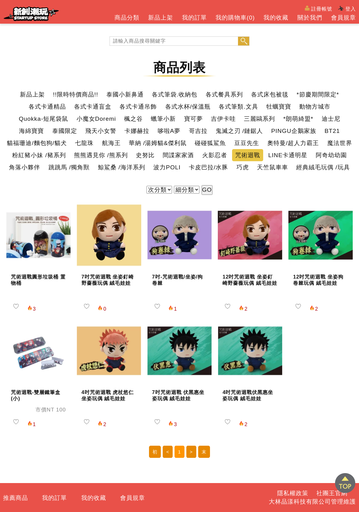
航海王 (111, 143)
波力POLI (166, 167)
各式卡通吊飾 (138, 106)
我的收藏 (275, 17)
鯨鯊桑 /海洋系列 (122, 167)
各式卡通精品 (47, 106)
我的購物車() (235, 17)
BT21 (332, 131)
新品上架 (160, 17)
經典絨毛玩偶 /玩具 (323, 167)
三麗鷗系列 (259, 118)
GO (207, 189)
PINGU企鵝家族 (293, 131)
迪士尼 (331, 118)
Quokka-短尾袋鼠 (43, 118)
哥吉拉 (198, 131)
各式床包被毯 (269, 94)
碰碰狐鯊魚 (210, 143)
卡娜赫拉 (136, 131)
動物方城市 (314, 106)
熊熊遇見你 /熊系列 (101, 155)
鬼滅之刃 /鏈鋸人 (239, 131)
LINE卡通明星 (287, 155)
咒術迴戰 (247, 155)
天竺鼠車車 (272, 167)
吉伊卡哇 (223, 118)
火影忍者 (214, 155)
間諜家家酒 (178, 155)
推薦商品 (15, 498)
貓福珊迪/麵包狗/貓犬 (37, 143)
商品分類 (126, 17)
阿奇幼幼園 (331, 155)
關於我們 (309, 17)
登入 (347, 9)
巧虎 (242, 167)
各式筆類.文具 (238, 106)
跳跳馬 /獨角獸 (69, 167)
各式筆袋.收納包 (174, 94)
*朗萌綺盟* (298, 118)
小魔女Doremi (96, 118)
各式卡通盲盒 (92, 106)
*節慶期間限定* (317, 94)
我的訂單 (194, 17)
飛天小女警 (100, 131)
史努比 (145, 155)
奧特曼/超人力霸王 (293, 143)
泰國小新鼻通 (125, 94)
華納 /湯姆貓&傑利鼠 (158, 143)
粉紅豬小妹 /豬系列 (39, 155)
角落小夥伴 (24, 167)
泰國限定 (64, 131)
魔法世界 (339, 143)
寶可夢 (193, 118)
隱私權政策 (292, 493)
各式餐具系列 (224, 94)
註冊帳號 (319, 9)
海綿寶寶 (31, 131)
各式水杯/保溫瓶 (188, 106)
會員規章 (343, 17)
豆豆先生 (246, 143)
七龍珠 (84, 143)
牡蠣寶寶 (278, 106)
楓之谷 (133, 118)
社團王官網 (331, 493)
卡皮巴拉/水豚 (208, 167)
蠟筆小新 (163, 118)
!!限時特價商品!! (75, 94)
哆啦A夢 (169, 131)
